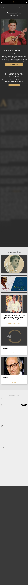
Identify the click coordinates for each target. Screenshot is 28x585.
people (3, 7)
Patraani (5, 348)
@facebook (4, 426)
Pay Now (14, 85)
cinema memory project (14, 323)
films (14, 353)
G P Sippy (6, 377)
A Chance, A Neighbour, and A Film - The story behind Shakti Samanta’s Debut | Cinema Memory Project (14, 317)
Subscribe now (14, 64)
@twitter (3, 405)
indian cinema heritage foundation (17, 7)
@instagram (4, 398)
